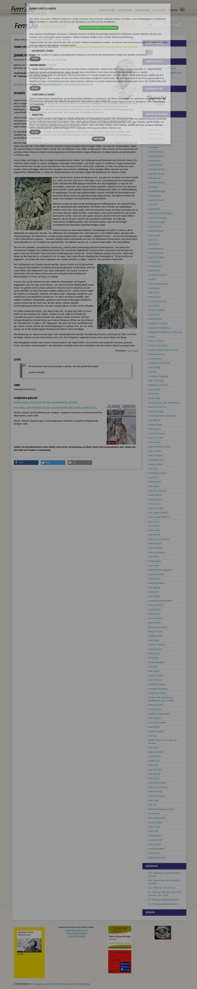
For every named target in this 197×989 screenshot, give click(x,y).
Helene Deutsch (156, 253)
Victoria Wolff (154, 844)
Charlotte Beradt (156, 174)
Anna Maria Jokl (156, 460)
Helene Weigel (155, 822)
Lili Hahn (152, 372)
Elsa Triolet (153, 800)
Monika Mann (154, 561)
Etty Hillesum (154, 420)
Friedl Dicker (154, 262)
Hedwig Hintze (155, 424)
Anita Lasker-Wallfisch (158, 517)
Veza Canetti (154, 235)
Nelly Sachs (154, 671)
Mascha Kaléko (155, 464)
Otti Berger (153, 187)
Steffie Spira (154, 760)
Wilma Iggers (154, 429)
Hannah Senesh (156, 731)
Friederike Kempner (157, 473)
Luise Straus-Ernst (157, 783)
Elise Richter (154, 653)
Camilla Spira (154, 756)
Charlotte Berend (156, 182)
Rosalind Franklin (156, 310)
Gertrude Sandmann (158, 688)
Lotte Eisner (154, 288)
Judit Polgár (154, 640)
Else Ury (152, 805)
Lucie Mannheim (156, 574)
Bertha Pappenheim (157, 627)
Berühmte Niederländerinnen (162, 68)
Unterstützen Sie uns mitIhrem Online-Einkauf (76, 933)
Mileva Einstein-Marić (158, 284)
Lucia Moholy (154, 609)
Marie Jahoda (154, 451)
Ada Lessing (154, 534)
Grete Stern (153, 778)
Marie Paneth (154, 622)
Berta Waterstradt (156, 818)
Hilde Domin (154, 270)
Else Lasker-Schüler (157, 512)
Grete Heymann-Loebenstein (162, 416)
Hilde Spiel (153, 747)
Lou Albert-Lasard (156, 125)
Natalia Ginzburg (156, 354)
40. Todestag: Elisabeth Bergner (163, 899)
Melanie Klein (154, 482)
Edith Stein (153, 765)
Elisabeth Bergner (156, 191)
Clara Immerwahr (156, 433)
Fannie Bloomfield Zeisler (160, 213)
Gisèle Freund (155, 319)
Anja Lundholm (155, 548)
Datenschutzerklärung (57, 984)
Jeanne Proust (155, 649)
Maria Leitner (154, 530)
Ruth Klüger (154, 486)
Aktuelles (159, 10)
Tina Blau (152, 204)
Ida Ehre (152, 279)
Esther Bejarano (156, 152)
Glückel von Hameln (157, 385)
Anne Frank (153, 306)
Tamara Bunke (155, 226)
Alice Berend (154, 178)
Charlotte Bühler (156, 231)
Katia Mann (153, 565)
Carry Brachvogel (156, 222)
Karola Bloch (154, 209)
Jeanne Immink (155, 438)
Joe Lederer (154, 526)
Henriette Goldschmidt (159, 363)
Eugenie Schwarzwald (158, 714)
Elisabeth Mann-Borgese (160, 570)
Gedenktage (142, 10)
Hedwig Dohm (155, 266)
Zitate (27, 84)
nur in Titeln (169, 25)
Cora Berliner (154, 196)
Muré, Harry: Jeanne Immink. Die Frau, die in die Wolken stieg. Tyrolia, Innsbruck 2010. (55, 407)
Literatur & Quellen (51, 84)
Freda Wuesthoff (156, 849)
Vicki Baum (153, 147)
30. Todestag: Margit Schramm (162, 904)
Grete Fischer (154, 297)
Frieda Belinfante (156, 156)
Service (172, 10)
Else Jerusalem (155, 455)
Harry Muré (132, 350)
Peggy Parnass (155, 631)
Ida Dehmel (153, 244)
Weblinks (36, 84)
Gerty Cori (153, 240)
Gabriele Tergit (155, 791)
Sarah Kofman (155, 495)
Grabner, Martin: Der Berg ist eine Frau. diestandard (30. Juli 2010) (46, 402)
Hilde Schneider (155, 705)
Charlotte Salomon (157, 684)
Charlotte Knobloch (157, 490)
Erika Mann (153, 556)
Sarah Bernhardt (156, 200)
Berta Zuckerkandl (157, 857)
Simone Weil (154, 827)
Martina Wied (154, 835)
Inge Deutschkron (156, 257)
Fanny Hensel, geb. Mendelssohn (164, 402)
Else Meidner (154, 587)
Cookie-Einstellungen (80, 984)
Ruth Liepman (155, 543)
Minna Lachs (154, 504)
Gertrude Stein (155, 769)
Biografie (18, 84)
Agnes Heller (154, 398)
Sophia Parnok (155, 636)
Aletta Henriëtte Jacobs (159, 446)
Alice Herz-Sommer (157, 407)
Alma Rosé (153, 658)
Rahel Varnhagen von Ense (161, 809)
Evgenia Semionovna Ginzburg (163, 350)
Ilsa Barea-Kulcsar (157, 143)
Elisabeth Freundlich (158, 323)
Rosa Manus (154, 578)
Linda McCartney (156, 583)
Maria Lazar (154, 521)
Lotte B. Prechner (156, 644)
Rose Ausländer (155, 138)
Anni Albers (153, 121)
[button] (26, 462)
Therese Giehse (156, 341)
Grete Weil (153, 831)
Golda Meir (153, 592)
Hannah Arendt (155, 134)
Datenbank (125, 10)
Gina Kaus (153, 468)
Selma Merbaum (156, 605)
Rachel (151, 336)
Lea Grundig (154, 367)
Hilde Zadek (154, 853)
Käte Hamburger (156, 380)
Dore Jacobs (154, 442)
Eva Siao (152, 736)
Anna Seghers (155, 718)
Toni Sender (154, 727)
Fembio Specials (21, 39)
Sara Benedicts (155, 165)
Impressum (39, 984)
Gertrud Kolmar (155, 499)
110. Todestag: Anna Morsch (161, 887)
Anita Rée (153, 666)
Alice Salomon (155, 680)
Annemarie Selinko (157, 722)
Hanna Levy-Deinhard (158, 539)
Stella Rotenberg (156, 662)
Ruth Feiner (153, 292)
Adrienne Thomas (156, 796)
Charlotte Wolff (155, 840)
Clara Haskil (154, 389)
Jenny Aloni (153, 130)
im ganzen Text (170, 23)
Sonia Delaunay (155, 248)
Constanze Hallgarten (158, 376)
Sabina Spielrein (156, 752)
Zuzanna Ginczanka (157, 345)
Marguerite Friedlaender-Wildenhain (165, 332)
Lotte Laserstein (156, 508)
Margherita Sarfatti (157, 693)
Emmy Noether (155, 618)
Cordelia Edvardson (157, 275)
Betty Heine (153, 394)
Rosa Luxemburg (156, 552)
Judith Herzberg (155, 411)
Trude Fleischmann (157, 301)
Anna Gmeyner (155, 358)
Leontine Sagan (155, 675)
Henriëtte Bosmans (157, 218)
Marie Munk (153, 614)
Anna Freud (153, 314)
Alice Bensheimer (156, 169)
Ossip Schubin (155, 709)
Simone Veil (154, 813)
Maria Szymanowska (158, 787)
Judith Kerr (153, 477)
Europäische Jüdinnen (41, 39)
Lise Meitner (154, 596)
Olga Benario (154, 160)
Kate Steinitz (154, 774)
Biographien (107, 10)
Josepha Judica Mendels (160, 600)
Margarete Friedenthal (158, 328)
